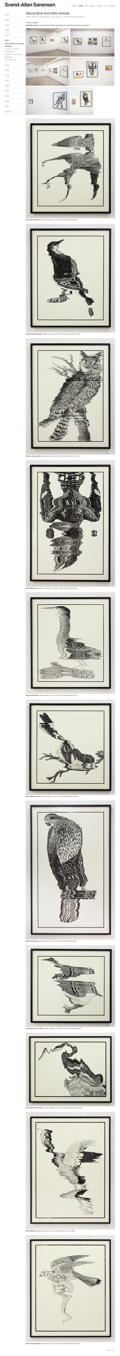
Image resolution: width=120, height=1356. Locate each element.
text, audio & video (94, 6)
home (74, 6)
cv (105, 6)
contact (111, 6)
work (81, 6)
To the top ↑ (110, 1350)
